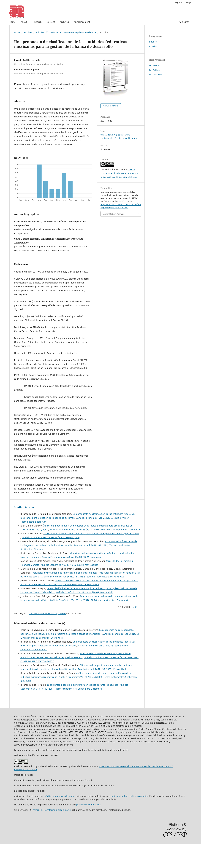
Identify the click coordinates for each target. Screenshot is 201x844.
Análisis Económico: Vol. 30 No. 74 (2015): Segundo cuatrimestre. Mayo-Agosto (82, 576)
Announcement (82, 21)
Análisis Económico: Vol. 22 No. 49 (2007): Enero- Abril (84, 592)
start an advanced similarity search (47, 613)
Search (38, 21)
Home (12, 21)
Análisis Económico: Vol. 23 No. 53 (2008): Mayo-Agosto (50, 537)
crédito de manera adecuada (59, 796)
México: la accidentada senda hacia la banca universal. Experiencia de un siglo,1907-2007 (91, 533)
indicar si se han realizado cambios (129, 796)
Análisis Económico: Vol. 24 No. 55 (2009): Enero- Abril (97, 669)
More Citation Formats (114, 213)
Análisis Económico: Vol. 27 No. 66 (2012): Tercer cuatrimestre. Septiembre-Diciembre (95, 529)
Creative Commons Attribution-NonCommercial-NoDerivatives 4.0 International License (119, 173)
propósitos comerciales (88, 804)
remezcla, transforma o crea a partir (52, 809)
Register (179, 2)
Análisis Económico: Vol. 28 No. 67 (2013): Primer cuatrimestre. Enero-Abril (89, 600)
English (153, 41)
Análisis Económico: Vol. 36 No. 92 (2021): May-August (69, 564)
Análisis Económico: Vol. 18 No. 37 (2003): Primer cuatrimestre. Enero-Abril (59, 584)
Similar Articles (24, 507)
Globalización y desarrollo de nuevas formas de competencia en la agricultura (96, 580)
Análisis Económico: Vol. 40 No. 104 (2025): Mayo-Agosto (71, 557)
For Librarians (155, 74)
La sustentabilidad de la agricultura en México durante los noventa (83, 684)
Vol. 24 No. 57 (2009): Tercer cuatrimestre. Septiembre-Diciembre (66, 32)
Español (153, 46)
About (24, 21)
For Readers (154, 65)
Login (189, 2)
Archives (64, 21)
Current (51, 21)
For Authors (154, 70)
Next (134, 606)
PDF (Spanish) (112, 105)
